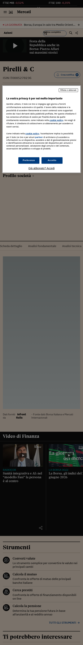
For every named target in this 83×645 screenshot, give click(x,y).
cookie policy (56, 120)
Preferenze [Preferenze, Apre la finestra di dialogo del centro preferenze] (29, 160)
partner (39, 137)
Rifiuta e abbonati (68, 90)
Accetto (52, 160)
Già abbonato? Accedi (41, 168)
